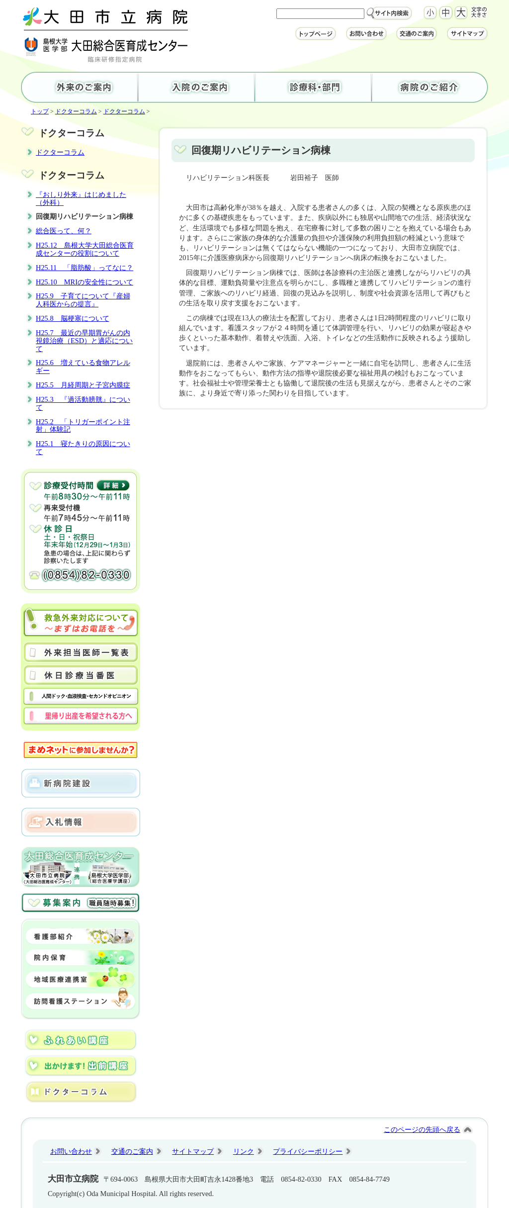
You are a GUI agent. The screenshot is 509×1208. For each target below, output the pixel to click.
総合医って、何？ (63, 231)
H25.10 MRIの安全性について (84, 282)
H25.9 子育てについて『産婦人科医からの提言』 (83, 300)
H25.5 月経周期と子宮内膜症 (83, 385)
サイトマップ (193, 1151)
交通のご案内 (132, 1151)
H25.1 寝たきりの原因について (83, 448)
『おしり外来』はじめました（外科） (81, 198)
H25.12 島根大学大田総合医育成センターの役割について (85, 249)
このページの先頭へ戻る (422, 1129)
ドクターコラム (76, 111)
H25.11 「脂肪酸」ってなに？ (84, 268)
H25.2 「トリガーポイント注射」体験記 (83, 426)
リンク (243, 1151)
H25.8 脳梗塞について (72, 318)
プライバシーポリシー (307, 1151)
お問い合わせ (71, 1151)
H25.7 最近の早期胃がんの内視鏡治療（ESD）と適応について (84, 341)
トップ (40, 111)
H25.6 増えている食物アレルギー (83, 366)
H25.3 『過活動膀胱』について (83, 403)
